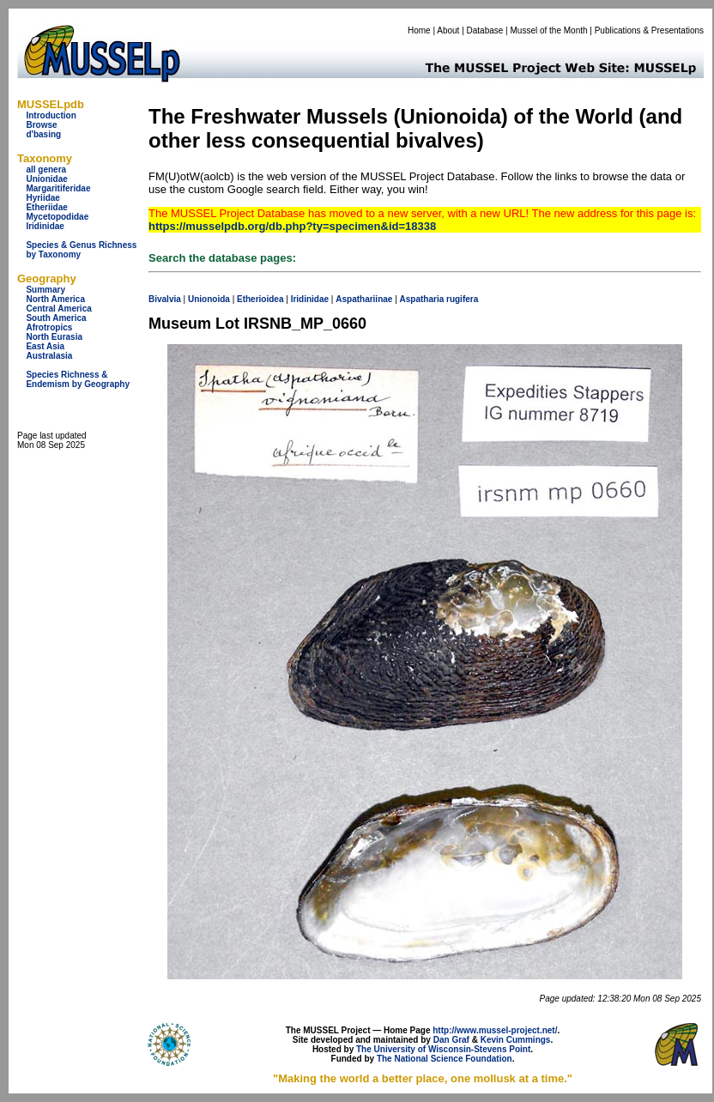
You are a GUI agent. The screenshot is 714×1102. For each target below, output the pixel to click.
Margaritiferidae (58, 188)
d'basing (43, 134)
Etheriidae (46, 207)
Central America (58, 308)
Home (419, 30)
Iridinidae (45, 226)
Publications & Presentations (649, 30)
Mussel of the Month (549, 30)
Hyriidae (42, 198)
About (448, 30)
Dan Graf (451, 1039)
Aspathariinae (364, 299)
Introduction (51, 115)
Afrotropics (49, 327)
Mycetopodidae (57, 216)
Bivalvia (164, 299)
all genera (46, 169)
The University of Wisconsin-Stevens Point (443, 1049)
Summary (45, 289)
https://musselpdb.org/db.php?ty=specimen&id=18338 (292, 226)
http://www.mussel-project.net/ (495, 1030)
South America (56, 318)
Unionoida (209, 299)
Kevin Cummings (516, 1039)
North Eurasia (54, 337)
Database (485, 30)
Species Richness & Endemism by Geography (78, 379)
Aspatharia (422, 299)
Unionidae (46, 179)
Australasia (49, 355)
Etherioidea (260, 299)
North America (55, 299)
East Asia (45, 346)
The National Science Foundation (444, 1058)
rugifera (462, 299)
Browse (41, 125)
